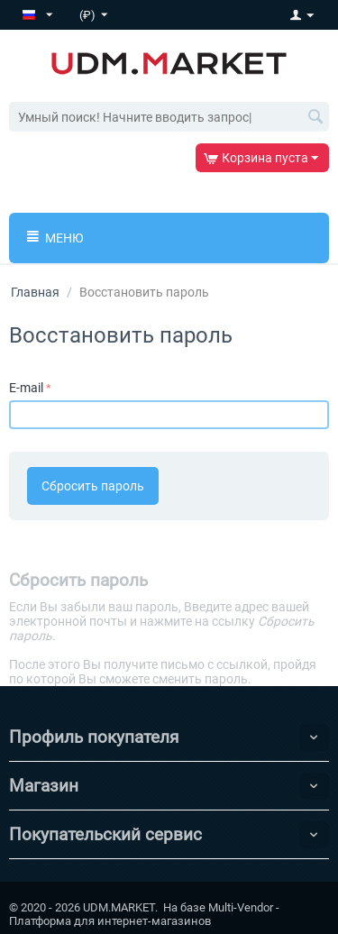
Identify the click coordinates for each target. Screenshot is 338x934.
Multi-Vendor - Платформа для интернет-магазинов (144, 914)
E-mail (26, 387)
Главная (35, 292)
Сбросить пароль (92, 486)
